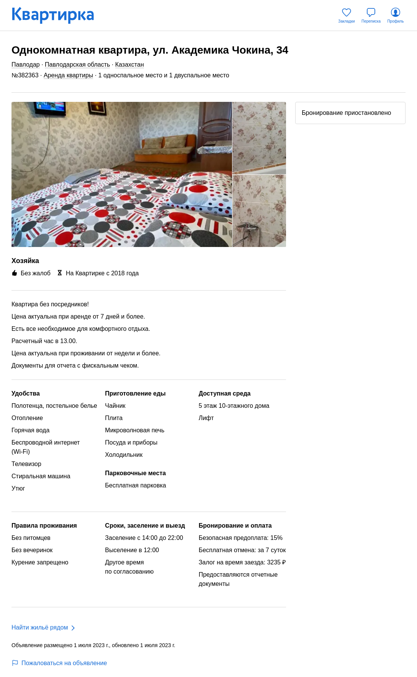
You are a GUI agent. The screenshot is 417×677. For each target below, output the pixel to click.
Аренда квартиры (68, 75)
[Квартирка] (58, 15)
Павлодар (25, 64)
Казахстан (129, 64)
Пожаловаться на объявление (59, 663)
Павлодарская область (77, 64)
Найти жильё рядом (39, 627)
